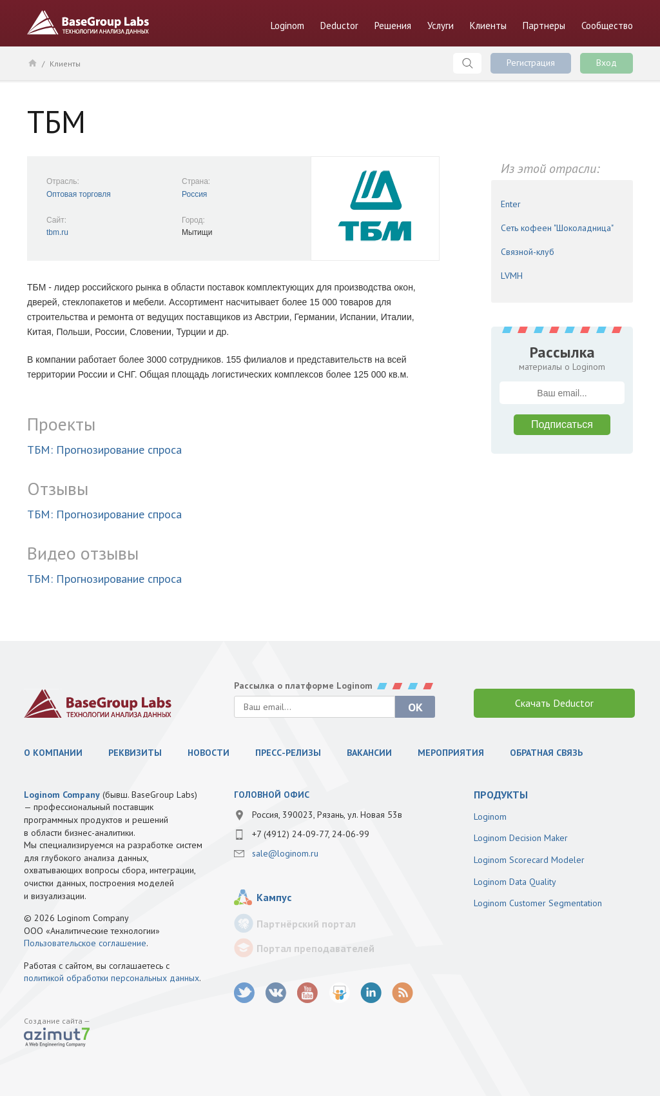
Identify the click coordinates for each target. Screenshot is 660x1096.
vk (276, 993)
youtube (307, 993)
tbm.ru (57, 232)
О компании (53, 752)
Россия (194, 194)
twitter (244, 993)
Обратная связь (546, 752)
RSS (402, 993)
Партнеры (544, 25)
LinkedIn (371, 993)
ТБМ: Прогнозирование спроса (104, 449)
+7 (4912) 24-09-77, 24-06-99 (310, 834)
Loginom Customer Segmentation (538, 903)
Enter (511, 204)
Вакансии (369, 752)
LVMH (512, 275)
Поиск (467, 63)
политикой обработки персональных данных (111, 978)
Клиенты (488, 25)
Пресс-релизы (288, 752)
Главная (32, 62)
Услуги (440, 25)
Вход (606, 62)
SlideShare (339, 993)
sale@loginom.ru (285, 853)
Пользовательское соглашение (85, 943)
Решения (392, 25)
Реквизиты (135, 752)
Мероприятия (451, 752)
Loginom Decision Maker (521, 838)
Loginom (287, 25)
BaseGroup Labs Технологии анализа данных (88, 22)
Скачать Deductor (554, 702)
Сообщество (607, 25)
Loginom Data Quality (515, 882)
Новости (208, 752)
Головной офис (271, 794)
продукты (501, 794)
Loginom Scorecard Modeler (529, 860)
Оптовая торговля (78, 194)
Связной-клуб (527, 252)
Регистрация (531, 62)
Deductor (339, 25)
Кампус (274, 897)
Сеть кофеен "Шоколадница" (557, 228)
